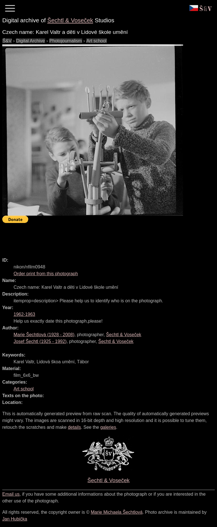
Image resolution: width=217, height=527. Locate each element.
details (74, 427)
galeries (108, 427)
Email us (10, 494)
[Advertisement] (105, 237)
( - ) (44, 334)
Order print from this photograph (46, 273)
